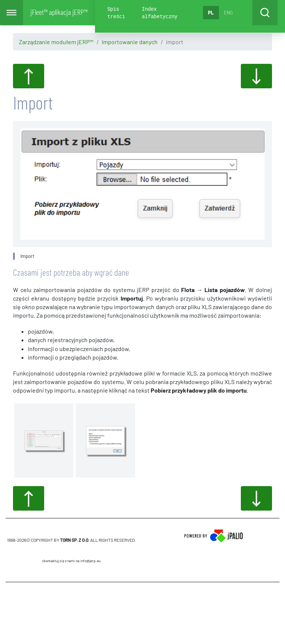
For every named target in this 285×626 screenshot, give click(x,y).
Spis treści (116, 12)
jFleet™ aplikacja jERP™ (59, 11)
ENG (228, 12)
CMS (71, 603)
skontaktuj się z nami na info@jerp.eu (71, 560)
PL (211, 12)
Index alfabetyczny (159, 12)
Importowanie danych (130, 41)
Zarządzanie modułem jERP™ (56, 41)
